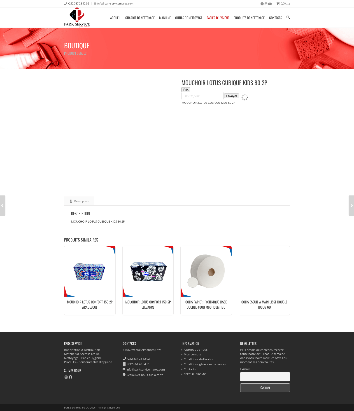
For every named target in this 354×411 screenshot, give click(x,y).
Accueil (115, 17)
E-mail (245, 369)
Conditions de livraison (199, 359)
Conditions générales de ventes (205, 364)
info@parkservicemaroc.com (115, 3)
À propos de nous (195, 350)
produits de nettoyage (249, 17)
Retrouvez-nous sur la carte (144, 375)
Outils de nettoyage (188, 17)
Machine (165, 17)
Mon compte (192, 354)
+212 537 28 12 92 (78, 3)
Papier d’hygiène (218, 17)
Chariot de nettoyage (140, 17)
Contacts (275, 17)
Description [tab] (80, 201)
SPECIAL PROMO (195, 374)
